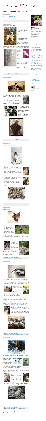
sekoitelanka (33, 65)
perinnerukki (32, 62)
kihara (34, 54)
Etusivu (14, 411)
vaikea (24, 74)
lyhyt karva (40, 60)
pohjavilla (18, 258)
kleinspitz (36, 55)
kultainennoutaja (33, 57)
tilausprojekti (22, 74)
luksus (20, 140)
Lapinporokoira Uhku (7, 209)
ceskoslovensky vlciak (39, 47)
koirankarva (16, 74)
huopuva (11, 74)
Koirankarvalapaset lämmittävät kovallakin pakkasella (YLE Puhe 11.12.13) (36, 82)
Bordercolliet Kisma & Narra (9, 79)
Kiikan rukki (37, 54)
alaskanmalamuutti (39, 44)
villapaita (34, 71)
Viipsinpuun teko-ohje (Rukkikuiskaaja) (36, 80)
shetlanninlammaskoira (19, 408)
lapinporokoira (13, 258)
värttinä (37, 71)
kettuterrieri (32, 54)
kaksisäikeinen (13, 74)
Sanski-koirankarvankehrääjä (35, 81)
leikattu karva (19, 74)
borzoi (35, 47)
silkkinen (32, 66)
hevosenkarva (34, 50)
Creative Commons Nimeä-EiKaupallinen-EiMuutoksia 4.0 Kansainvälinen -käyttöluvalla (36, 90)
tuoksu (32, 70)
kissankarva (17, 334)
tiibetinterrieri (38, 68)
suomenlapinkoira (38, 67)
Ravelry (33, 83)
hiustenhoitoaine (39, 50)
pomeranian (40, 63)
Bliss (36, 46)
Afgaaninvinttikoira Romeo (8, 145)
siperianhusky (36, 66)
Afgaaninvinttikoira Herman (9, 25)
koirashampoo (34, 56)
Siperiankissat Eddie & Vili (8, 263)
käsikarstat (38, 57)
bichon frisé (32, 46)
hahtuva (7, 334)
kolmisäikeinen (39, 56)
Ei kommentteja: (11, 73)
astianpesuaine (32, 45)
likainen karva (36, 59)
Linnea (40, 59)
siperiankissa (22, 334)
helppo (12, 140)
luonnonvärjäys (36, 60)
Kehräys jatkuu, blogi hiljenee (9, 16)
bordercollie (7, 140)
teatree (32, 68)
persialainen (36, 62)
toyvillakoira (40, 69)
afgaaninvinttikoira (8, 74)
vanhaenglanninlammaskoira (39, 70)
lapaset (19, 334)
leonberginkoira (32, 59)
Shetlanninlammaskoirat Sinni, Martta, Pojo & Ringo (14, 338)
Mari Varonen (40, 88)
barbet (36, 45)
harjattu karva (10, 140)
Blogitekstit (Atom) (7, 412)
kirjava (14, 408)
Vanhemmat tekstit (27, 411)
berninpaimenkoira (39, 45)
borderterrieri (32, 47)
